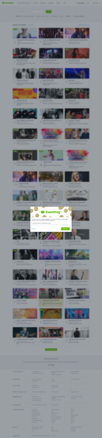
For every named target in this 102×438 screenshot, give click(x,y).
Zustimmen (65, 229)
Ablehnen (34, 228)
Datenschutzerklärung (65, 225)
